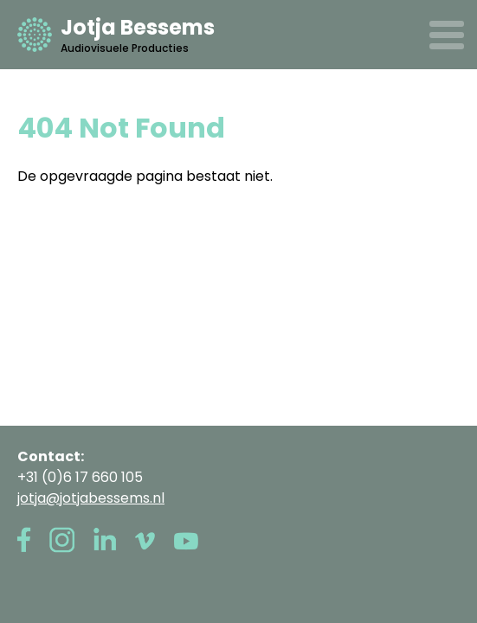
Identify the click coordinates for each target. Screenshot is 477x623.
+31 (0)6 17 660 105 (80, 477)
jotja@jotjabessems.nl (90, 498)
